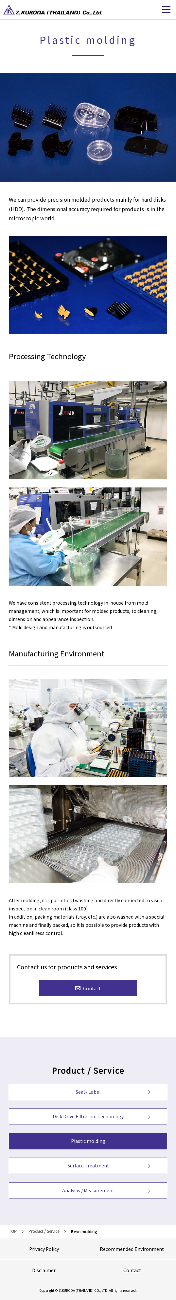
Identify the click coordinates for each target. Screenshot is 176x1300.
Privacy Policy (44, 1249)
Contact (132, 1270)
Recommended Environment (132, 1249)
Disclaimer (44, 1270)
